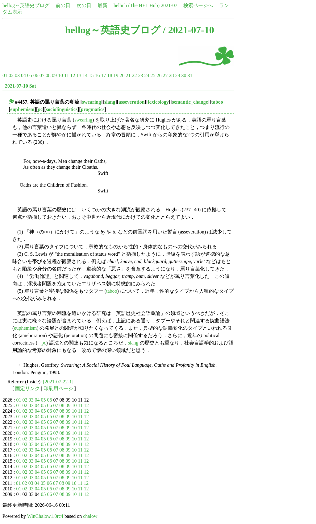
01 (4, 75)
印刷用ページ (58, 388)
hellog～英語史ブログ (25, 5)
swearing (91, 102)
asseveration (131, 102)
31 (189, 75)
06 (35, 75)
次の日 (84, 5)
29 (177, 75)
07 (42, 75)
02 (11, 75)
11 (66, 75)
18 (109, 75)
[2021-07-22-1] (58, 381)
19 (115, 75)
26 (158, 75)
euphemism (22, 109)
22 (134, 75)
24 (146, 75)
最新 (102, 5)
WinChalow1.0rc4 (45, 516)
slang (109, 102)
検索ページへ (198, 5)
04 (23, 75)
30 (183, 75)
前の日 (63, 5)
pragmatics (92, 109)
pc (40, 109)
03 (17, 75)
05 (29, 75)
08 (48, 75)
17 (103, 75)
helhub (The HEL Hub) (137, 5)
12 (72, 75)
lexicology (158, 102)
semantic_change (190, 102)
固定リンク (27, 388)
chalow (90, 516)
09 (54, 75)
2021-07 (169, 5)
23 (140, 75)
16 (97, 75)
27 (165, 75)
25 (152, 75)
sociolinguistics (61, 109)
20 (121, 75)
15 (91, 75)
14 (84, 75)
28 (171, 75)
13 (78, 75)
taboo (217, 102)
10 (60, 75)
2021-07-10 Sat (20, 86)
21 (128, 75)
